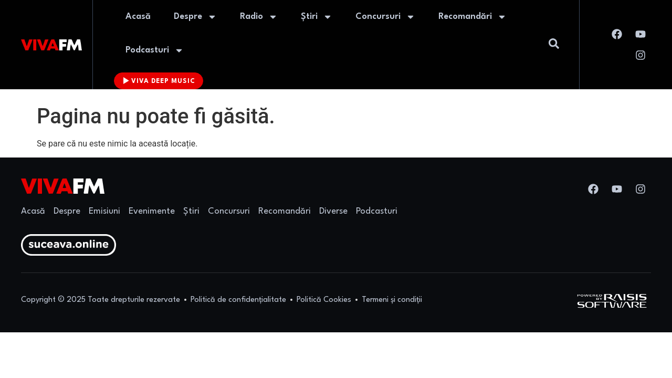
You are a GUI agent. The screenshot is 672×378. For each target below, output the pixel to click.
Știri (316, 17)
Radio (259, 17)
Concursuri (385, 17)
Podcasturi (154, 50)
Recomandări (472, 17)
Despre (195, 17)
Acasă (138, 16)
